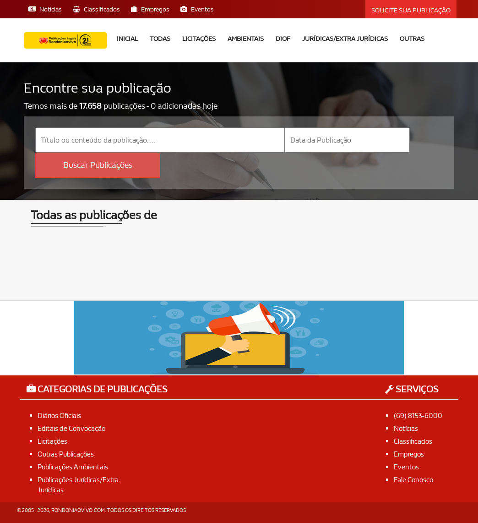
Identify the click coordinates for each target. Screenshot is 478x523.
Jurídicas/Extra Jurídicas (345, 39)
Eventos (406, 466)
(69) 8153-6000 (418, 415)
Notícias (407, 428)
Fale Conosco (415, 478)
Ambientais (246, 39)
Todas (160, 39)
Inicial (127, 39)
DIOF (283, 39)
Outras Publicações (68, 453)
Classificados (414, 440)
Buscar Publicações (97, 165)
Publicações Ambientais (75, 466)
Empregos (410, 453)
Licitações (199, 39)
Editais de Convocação (73, 428)
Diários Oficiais (61, 415)
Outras (412, 39)
